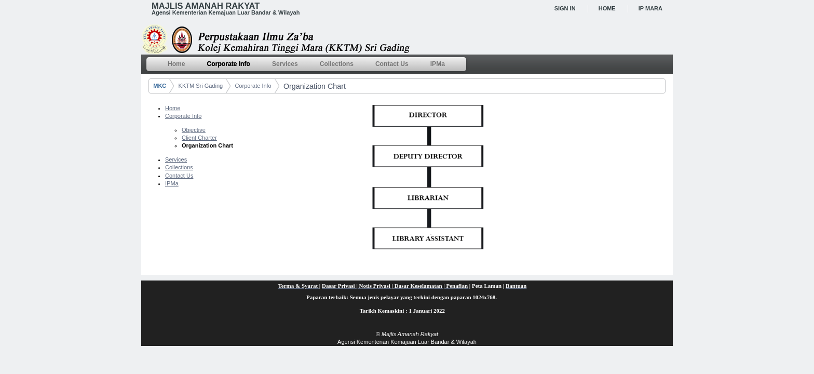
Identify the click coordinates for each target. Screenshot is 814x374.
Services (176, 159)
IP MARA (650, 8)
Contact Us (179, 175)
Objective (194, 130)
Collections (179, 167)
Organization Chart (314, 86)
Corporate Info (253, 86)
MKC (159, 86)
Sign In (565, 8)
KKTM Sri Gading (201, 86)
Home (607, 8)
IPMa (172, 183)
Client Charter (199, 138)
